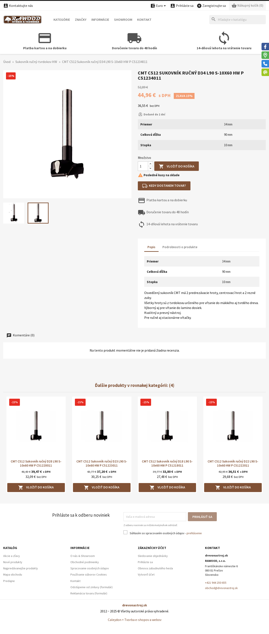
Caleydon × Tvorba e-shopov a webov (134, 620)
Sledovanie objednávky (153, 556)
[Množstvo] (143, 166)
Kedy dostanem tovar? (164, 185)
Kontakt (144, 19)
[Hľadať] (237, 19)
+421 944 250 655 (215, 583)
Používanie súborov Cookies (88, 574)
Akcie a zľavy (11, 556)
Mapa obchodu (12, 574)
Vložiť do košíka (176, 166)
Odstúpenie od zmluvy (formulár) (91, 587)
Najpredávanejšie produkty (20, 568)
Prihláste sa (145, 562)
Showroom (123, 19)
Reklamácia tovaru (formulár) (88, 593)
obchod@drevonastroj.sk (221, 588)
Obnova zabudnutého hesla (155, 568)
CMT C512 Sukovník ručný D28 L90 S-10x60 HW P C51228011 (36, 463)
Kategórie (62, 19)
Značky (80, 19)
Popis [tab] (151, 247)
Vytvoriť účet (146, 574)
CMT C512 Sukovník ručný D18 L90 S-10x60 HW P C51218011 (167, 463)
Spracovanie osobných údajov (89, 568)
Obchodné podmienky (84, 562)
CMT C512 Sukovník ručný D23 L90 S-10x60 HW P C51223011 (101, 463)
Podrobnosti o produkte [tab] (179, 247)
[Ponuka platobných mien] (158, 6)
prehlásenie (194, 533)
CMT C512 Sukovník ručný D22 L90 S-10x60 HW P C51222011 (233, 463)
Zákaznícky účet (152, 548)
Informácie (100, 19)
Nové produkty (12, 562)
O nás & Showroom (82, 556)
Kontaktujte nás (18, 5)
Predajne (9, 581)
